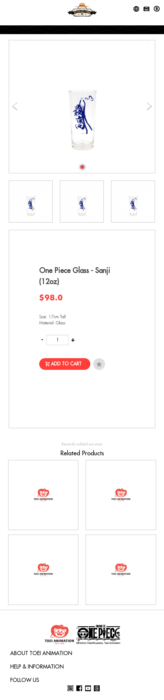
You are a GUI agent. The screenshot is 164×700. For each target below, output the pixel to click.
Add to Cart (66, 364)
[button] (82, 167)
